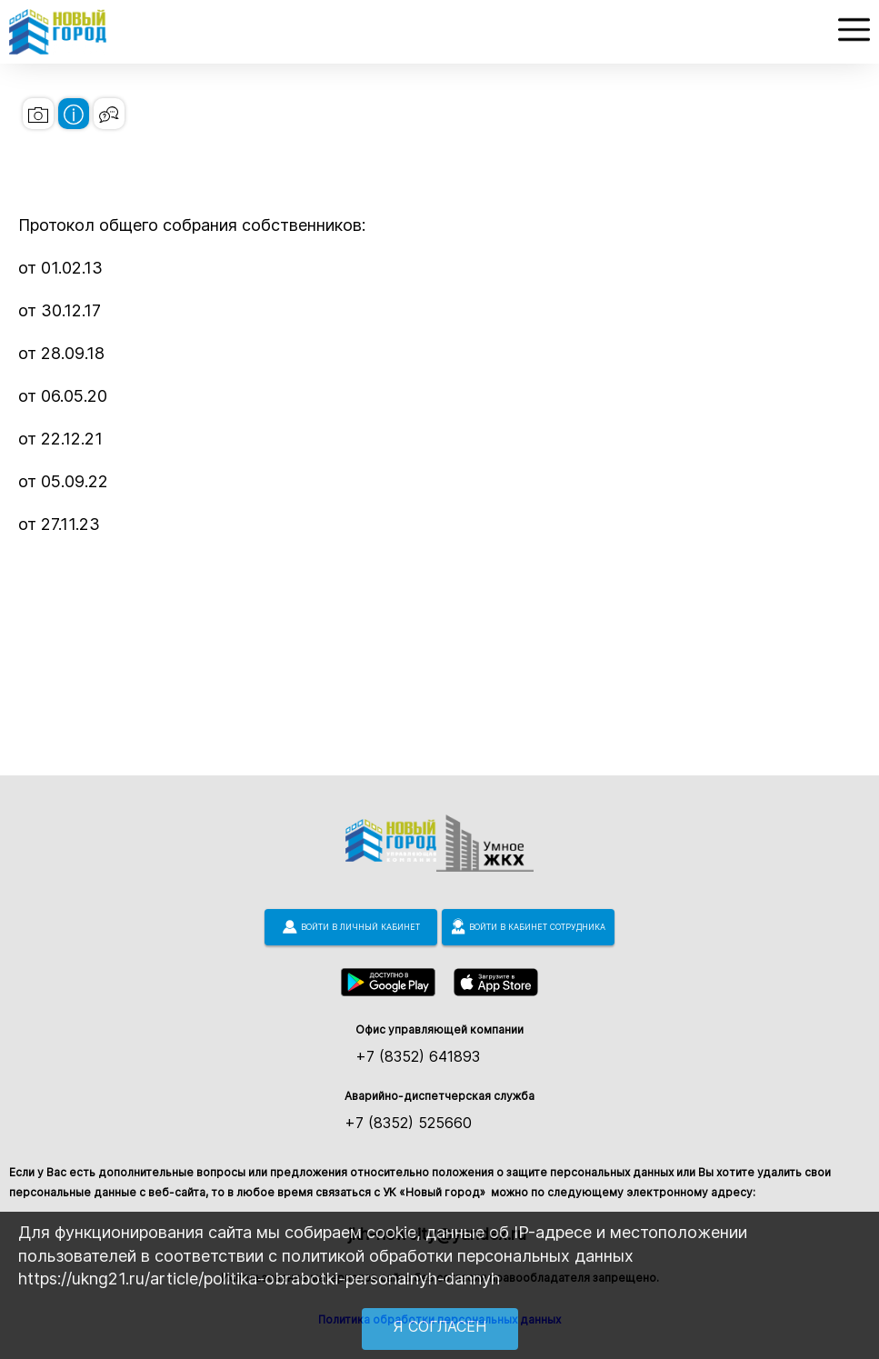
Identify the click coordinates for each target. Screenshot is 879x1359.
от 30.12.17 (59, 310)
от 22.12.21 (60, 438)
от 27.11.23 (59, 524)
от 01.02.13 (60, 267)
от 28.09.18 (61, 353)
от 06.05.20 (62, 395)
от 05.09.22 (63, 481)
